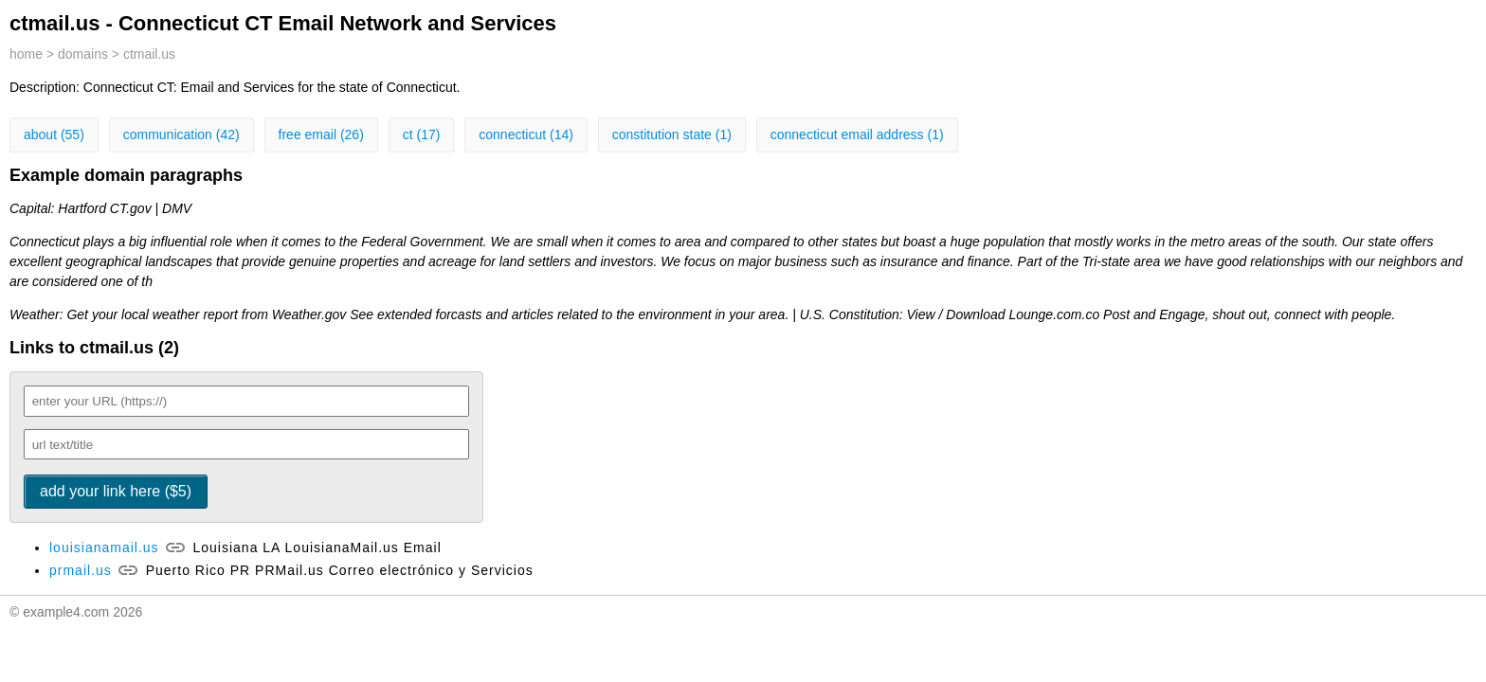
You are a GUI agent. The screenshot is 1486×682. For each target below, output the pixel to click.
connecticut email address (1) (857, 134)
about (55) (54, 134)
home (26, 54)
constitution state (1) (672, 134)
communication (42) (181, 134)
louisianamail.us (104, 547)
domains (83, 54)
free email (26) (321, 134)
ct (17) (422, 134)
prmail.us (80, 570)
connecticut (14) (526, 134)
